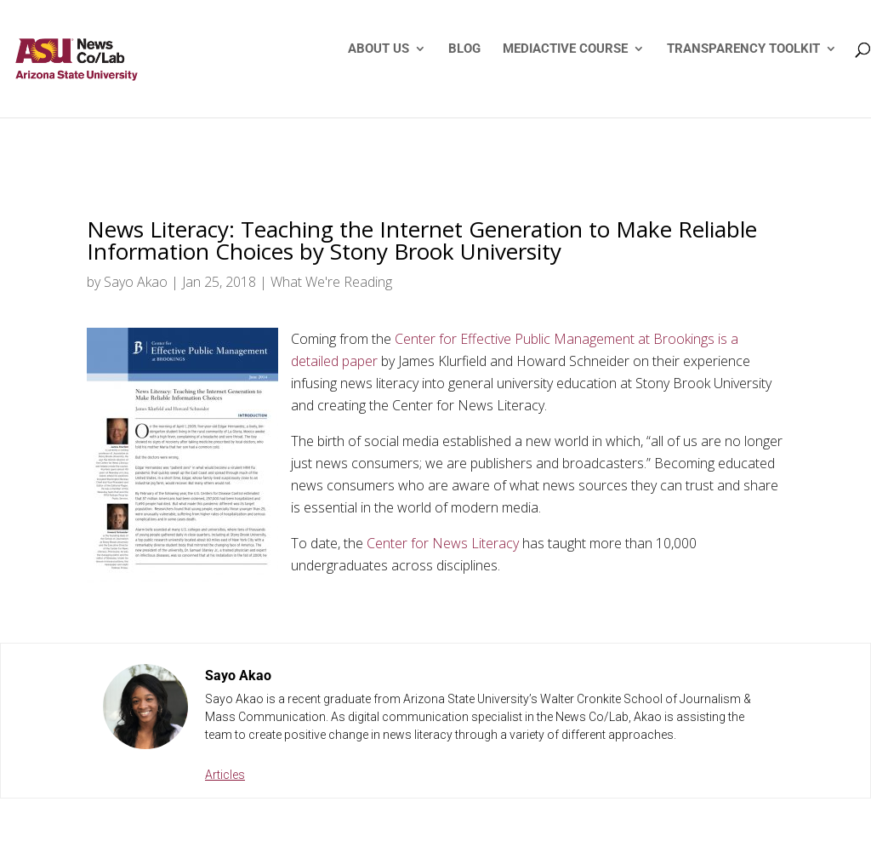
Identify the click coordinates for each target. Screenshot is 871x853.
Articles (225, 774)
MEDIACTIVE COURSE (565, 49)
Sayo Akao (136, 281)
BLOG (464, 49)
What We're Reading (331, 281)
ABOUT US (378, 49)
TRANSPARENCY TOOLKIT (743, 49)
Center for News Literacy (443, 543)
